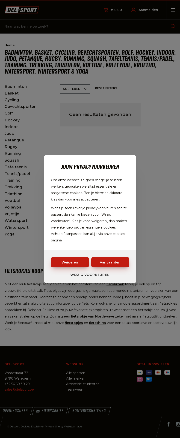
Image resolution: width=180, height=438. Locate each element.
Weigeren (70, 262)
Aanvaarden (110, 262)
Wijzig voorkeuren (90, 274)
